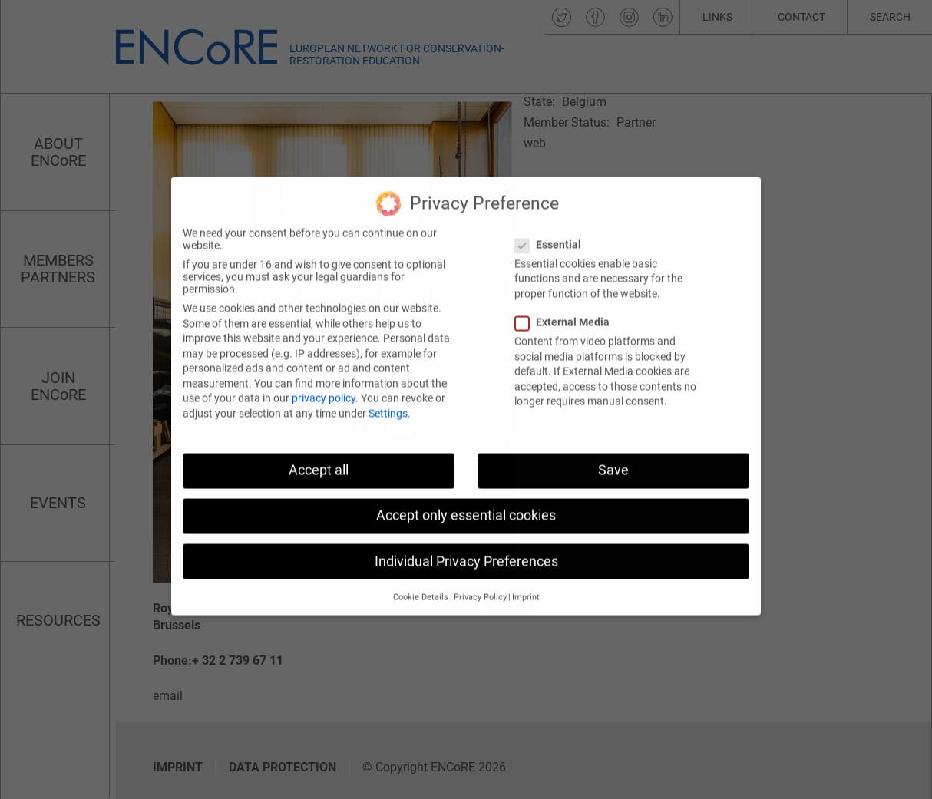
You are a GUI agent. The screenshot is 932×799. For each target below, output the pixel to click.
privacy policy (323, 369)
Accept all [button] (319, 440)
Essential (552, 215)
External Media (567, 292)
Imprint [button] (526, 568)
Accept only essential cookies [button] (466, 486)
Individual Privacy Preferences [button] (466, 532)
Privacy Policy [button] (480, 568)
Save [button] (613, 440)
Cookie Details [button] (420, 568)
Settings (388, 384)
